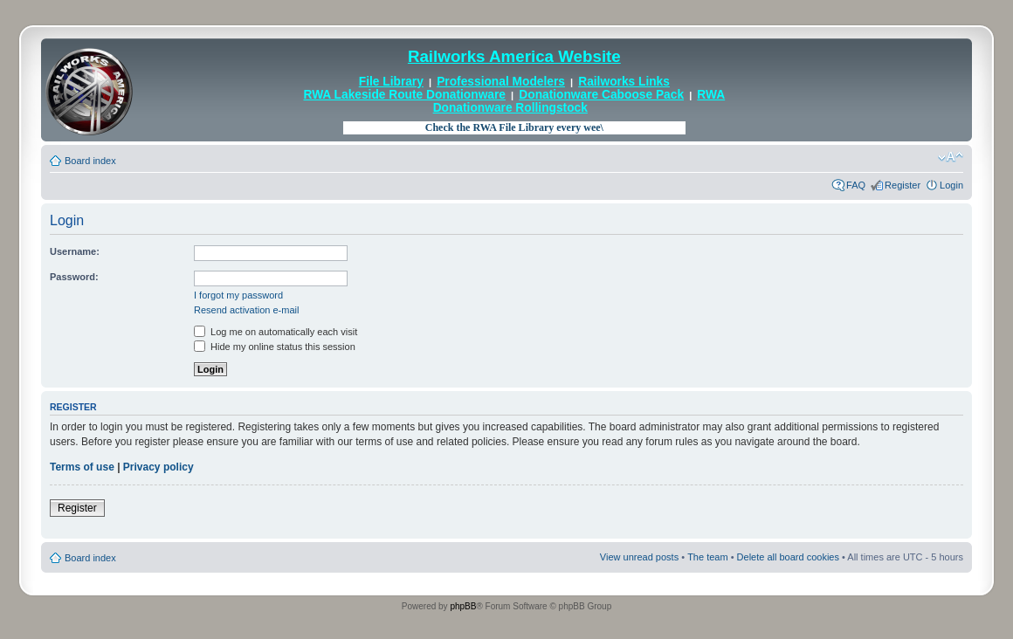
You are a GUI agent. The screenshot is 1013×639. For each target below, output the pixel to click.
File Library (391, 81)
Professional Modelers (501, 81)
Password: (74, 276)
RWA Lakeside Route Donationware (404, 94)
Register (902, 185)
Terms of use (82, 467)
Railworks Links (624, 81)
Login (951, 185)
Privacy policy (158, 467)
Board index (90, 160)
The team (707, 557)
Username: (75, 251)
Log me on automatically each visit (275, 331)
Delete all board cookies (788, 557)
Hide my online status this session (274, 346)
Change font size (950, 157)
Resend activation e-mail (246, 310)
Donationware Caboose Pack (601, 94)
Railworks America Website (514, 56)
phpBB (463, 606)
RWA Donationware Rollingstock (579, 100)
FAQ (855, 185)
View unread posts (639, 557)
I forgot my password (238, 295)
